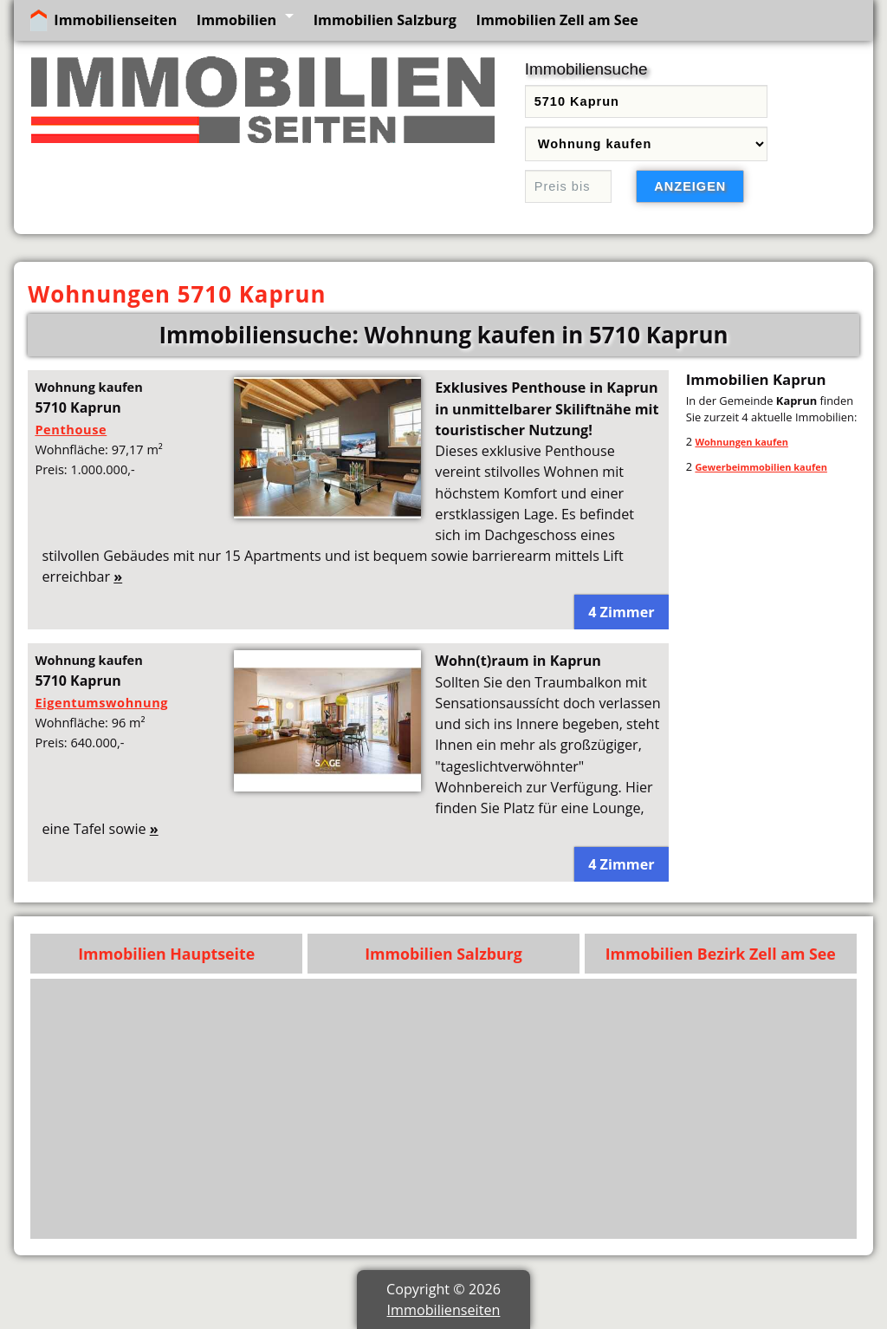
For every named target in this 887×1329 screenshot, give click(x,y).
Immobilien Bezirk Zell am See (720, 953)
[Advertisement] (444, 1108)
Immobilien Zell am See (557, 19)
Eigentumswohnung (101, 702)
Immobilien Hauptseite (166, 953)
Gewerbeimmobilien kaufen (760, 466)
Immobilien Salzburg (385, 19)
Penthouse (71, 429)
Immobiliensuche (586, 69)
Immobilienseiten (115, 19)
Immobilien (236, 19)
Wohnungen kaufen (741, 441)
